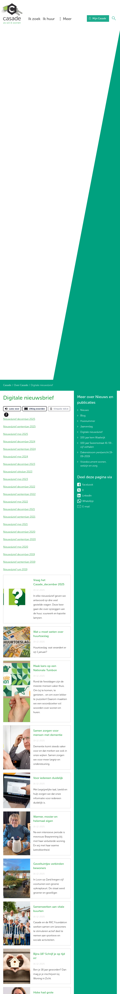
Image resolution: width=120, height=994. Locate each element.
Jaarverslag (86, 426)
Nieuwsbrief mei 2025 (15, 434)
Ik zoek (34, 18)
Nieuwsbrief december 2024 (19, 441)
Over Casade (21, 385)
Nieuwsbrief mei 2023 (15, 479)
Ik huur (49, 18)
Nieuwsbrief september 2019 (19, 561)
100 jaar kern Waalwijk (92, 437)
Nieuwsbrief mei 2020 (15, 546)
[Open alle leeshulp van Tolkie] (6, 414)
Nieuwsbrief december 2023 (19, 464)
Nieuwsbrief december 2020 (19, 531)
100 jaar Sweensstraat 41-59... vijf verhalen (96, 444)
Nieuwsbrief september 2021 (19, 516)
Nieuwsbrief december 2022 (19, 486)
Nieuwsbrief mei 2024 (15, 456)
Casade (7, 385)
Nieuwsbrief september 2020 (19, 539)
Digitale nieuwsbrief (91, 431)
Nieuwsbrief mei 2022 (15, 501)
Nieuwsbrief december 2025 (19, 418)
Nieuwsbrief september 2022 (19, 494)
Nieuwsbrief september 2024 (19, 449)
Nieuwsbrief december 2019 (19, 554)
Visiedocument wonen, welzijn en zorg (93, 463)
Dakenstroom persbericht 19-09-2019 (96, 454)
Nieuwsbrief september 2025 (19, 426)
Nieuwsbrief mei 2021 (15, 524)
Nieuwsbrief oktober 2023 (17, 471)
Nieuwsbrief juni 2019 (15, 569)
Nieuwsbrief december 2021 (19, 509)
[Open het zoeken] (114, 18)
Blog (82, 415)
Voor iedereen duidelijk (48, 778)
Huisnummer (87, 421)
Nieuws (84, 410)
